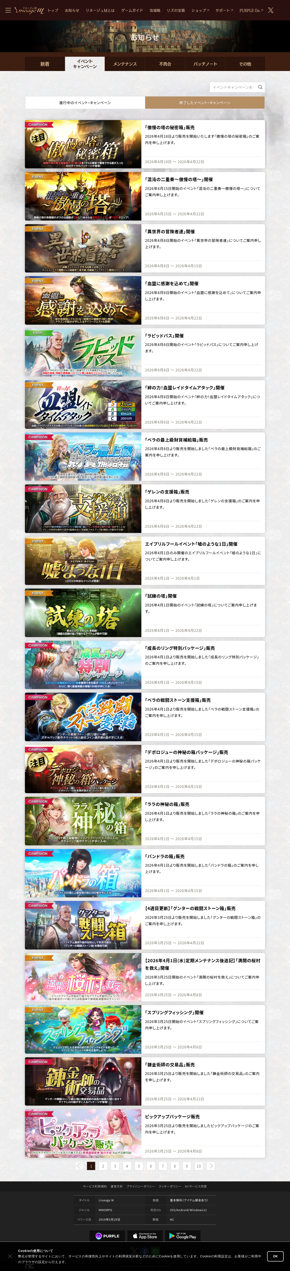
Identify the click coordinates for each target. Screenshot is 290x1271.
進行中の (85, 102)
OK (275, 1256)
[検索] (260, 87)
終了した (204, 102)
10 (199, 1166)
